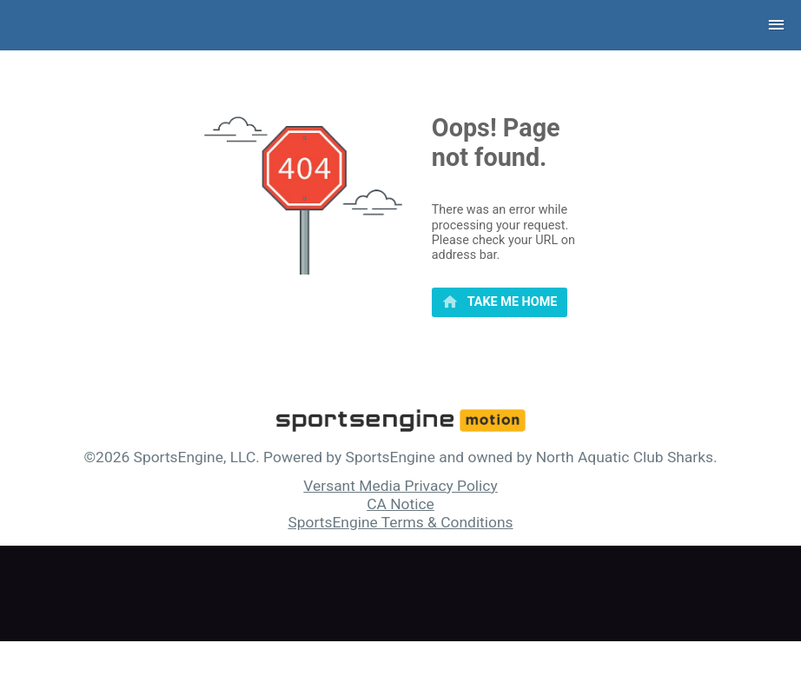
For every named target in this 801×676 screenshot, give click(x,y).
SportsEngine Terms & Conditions (400, 522)
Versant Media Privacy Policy (400, 485)
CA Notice (400, 504)
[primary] (499, 302)
